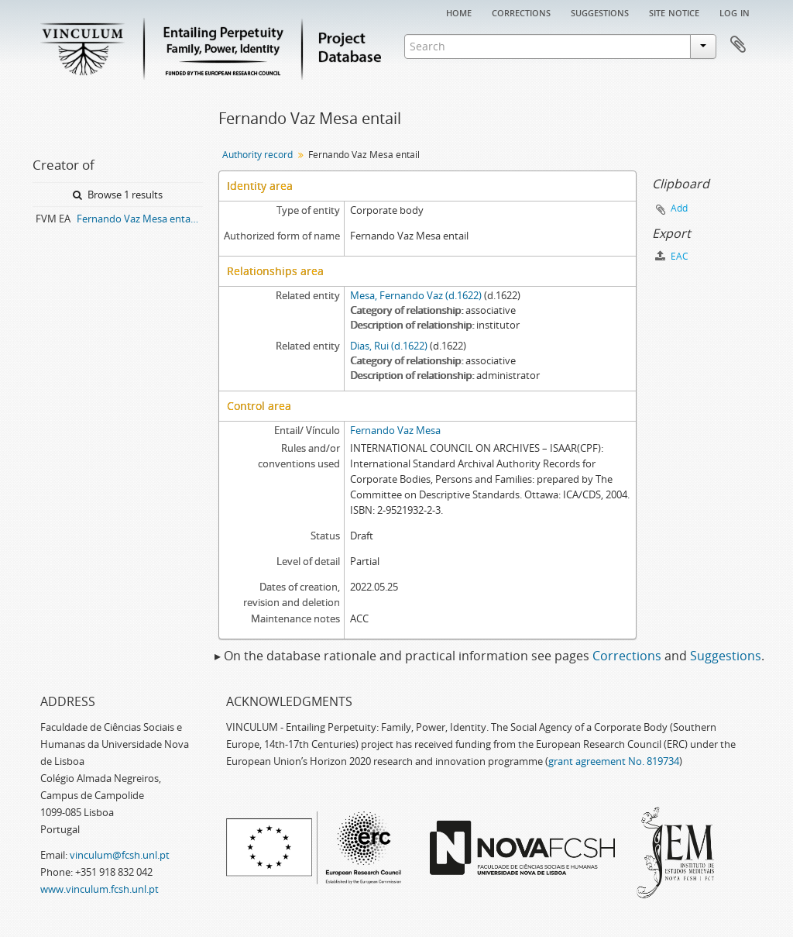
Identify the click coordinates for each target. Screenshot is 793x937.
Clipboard (738, 45)
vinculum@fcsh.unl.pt (120, 855)
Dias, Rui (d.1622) (388, 346)
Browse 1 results (118, 195)
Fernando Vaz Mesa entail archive (140, 219)
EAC (671, 256)
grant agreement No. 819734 (613, 761)
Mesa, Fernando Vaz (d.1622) (416, 295)
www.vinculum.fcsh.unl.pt (99, 889)
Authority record (257, 154)
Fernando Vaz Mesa (395, 430)
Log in (734, 11)
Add (679, 208)
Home (459, 11)
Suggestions (600, 11)
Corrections (521, 11)
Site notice (674, 11)
